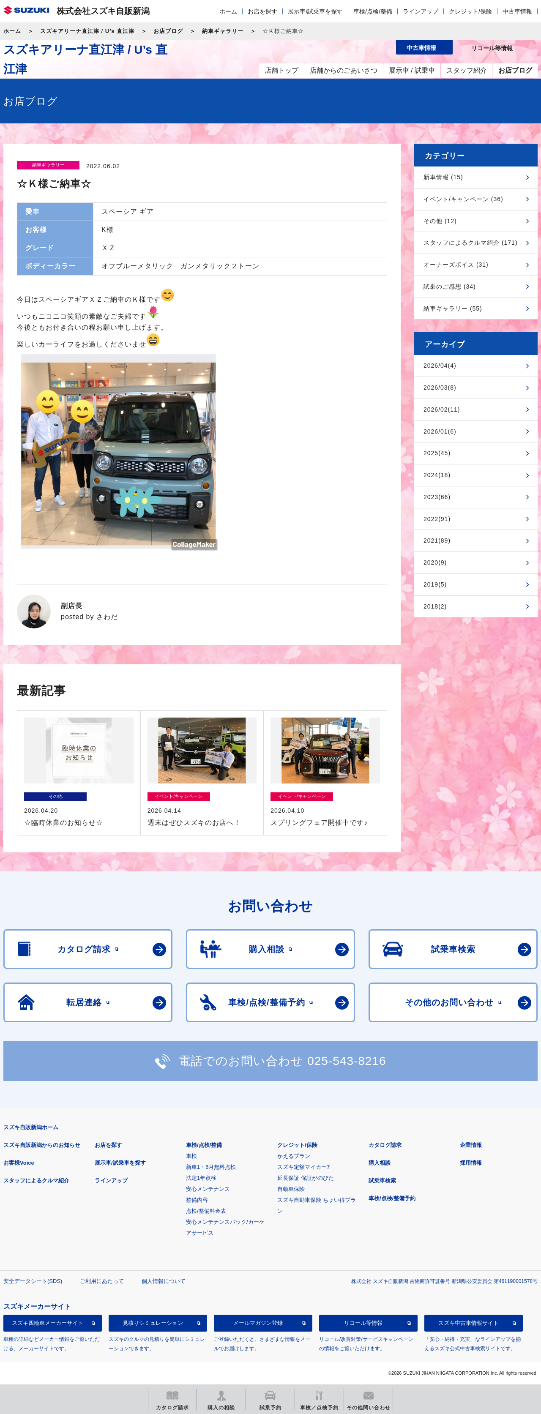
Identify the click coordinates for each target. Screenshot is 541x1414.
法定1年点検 (201, 1178)
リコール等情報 (363, 1323)
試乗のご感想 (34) (450, 286)
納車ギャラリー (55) (453, 308)
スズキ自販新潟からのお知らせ (41, 1145)
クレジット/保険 (470, 11)
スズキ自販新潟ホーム (30, 1127)
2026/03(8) (440, 387)
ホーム (228, 11)
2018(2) (435, 606)
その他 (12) (440, 221)
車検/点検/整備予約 (392, 1198)
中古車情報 (517, 11)
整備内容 (197, 1200)
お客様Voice (18, 1163)
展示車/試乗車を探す (315, 11)
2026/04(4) (440, 365)
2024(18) (437, 475)
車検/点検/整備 (372, 11)
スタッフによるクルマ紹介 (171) (471, 242)
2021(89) (437, 540)
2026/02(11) (442, 409)
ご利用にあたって (102, 1281)
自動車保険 (291, 1189)
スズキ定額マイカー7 (303, 1167)
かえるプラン (293, 1156)
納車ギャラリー (222, 31)
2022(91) (437, 519)
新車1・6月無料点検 (211, 1167)
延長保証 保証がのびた (305, 1178)
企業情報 (471, 1145)
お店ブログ (168, 31)
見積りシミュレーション (153, 1323)
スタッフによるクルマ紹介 (36, 1180)
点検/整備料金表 (206, 1211)
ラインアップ (420, 11)
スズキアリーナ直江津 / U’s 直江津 (87, 31)
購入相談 (380, 1163)
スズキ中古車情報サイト (468, 1323)
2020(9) (435, 562)
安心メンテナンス (208, 1189)
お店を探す (262, 11)
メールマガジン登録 (258, 1323)
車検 (191, 1156)
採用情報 (471, 1163)
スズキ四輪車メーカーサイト (47, 1323)
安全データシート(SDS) (32, 1281)
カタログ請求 (385, 1145)
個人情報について (164, 1281)
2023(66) (437, 497)
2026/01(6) (440, 431)
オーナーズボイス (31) (456, 264)
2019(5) (435, 584)
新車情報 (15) (443, 177)
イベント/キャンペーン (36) (463, 199)
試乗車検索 (382, 1180)
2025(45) (437, 453)
